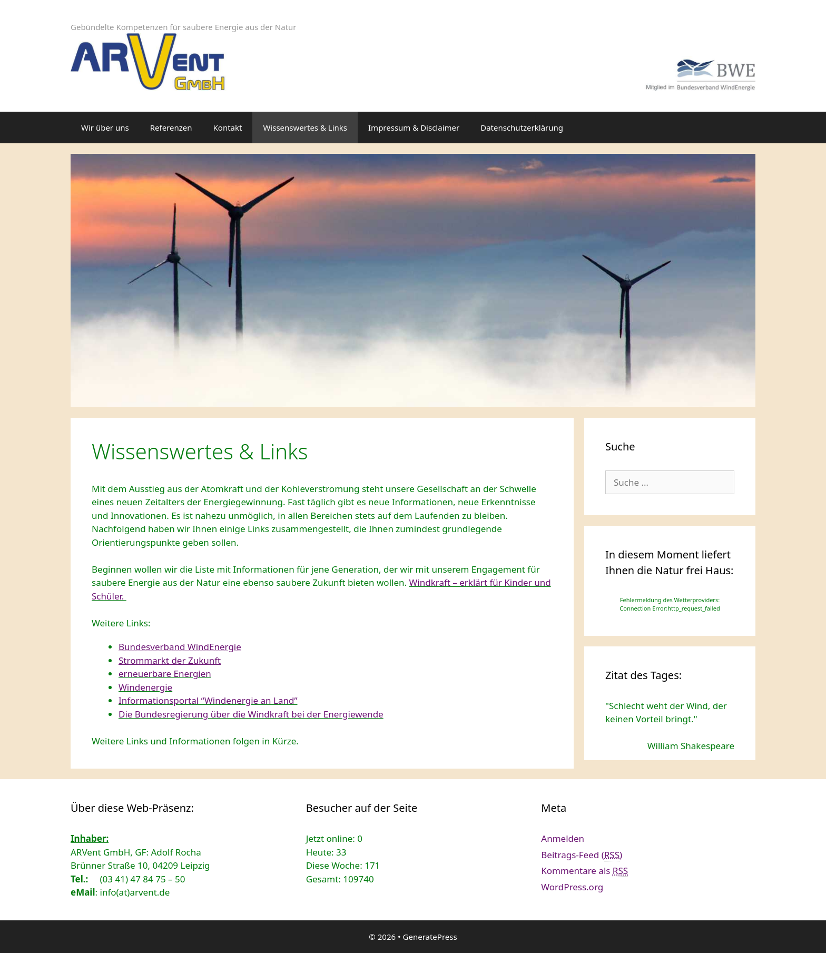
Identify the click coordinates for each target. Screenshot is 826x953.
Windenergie (145, 687)
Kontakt (227, 127)
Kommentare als (584, 870)
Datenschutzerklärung (521, 127)
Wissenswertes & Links (305, 127)
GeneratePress (430, 936)
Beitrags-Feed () (581, 855)
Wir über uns (105, 127)
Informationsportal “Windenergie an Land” (208, 700)
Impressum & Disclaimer (413, 127)
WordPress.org (572, 887)
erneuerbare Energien (165, 673)
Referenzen (171, 127)
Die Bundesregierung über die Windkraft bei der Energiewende (251, 714)
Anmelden (562, 838)
